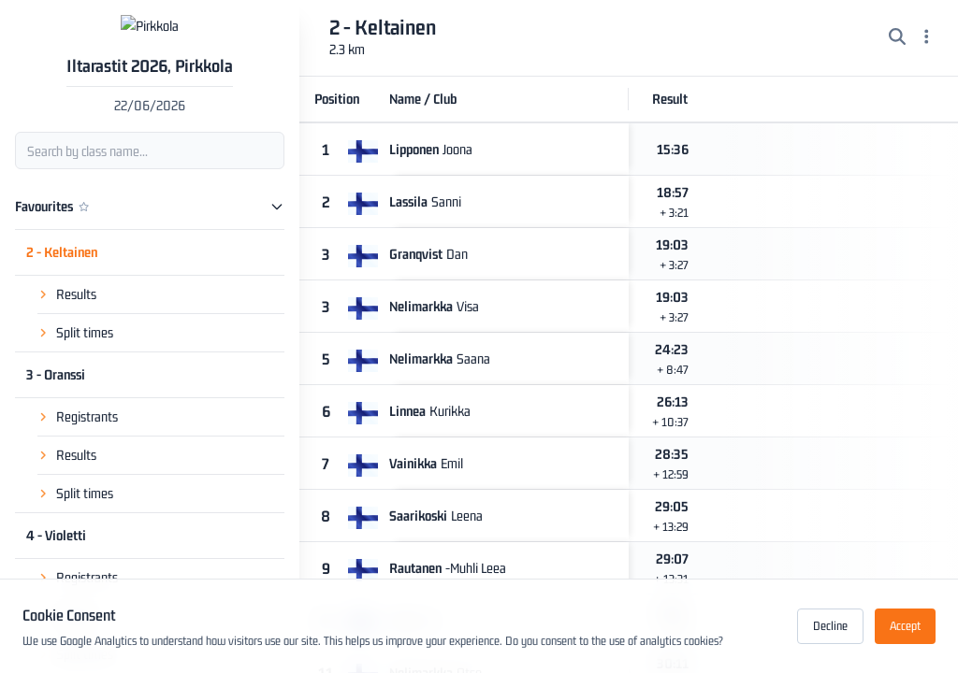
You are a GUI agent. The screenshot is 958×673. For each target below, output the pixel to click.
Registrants (87, 402)
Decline (830, 626)
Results (76, 280)
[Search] (897, 38)
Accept (905, 626)
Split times (84, 318)
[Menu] (926, 38)
